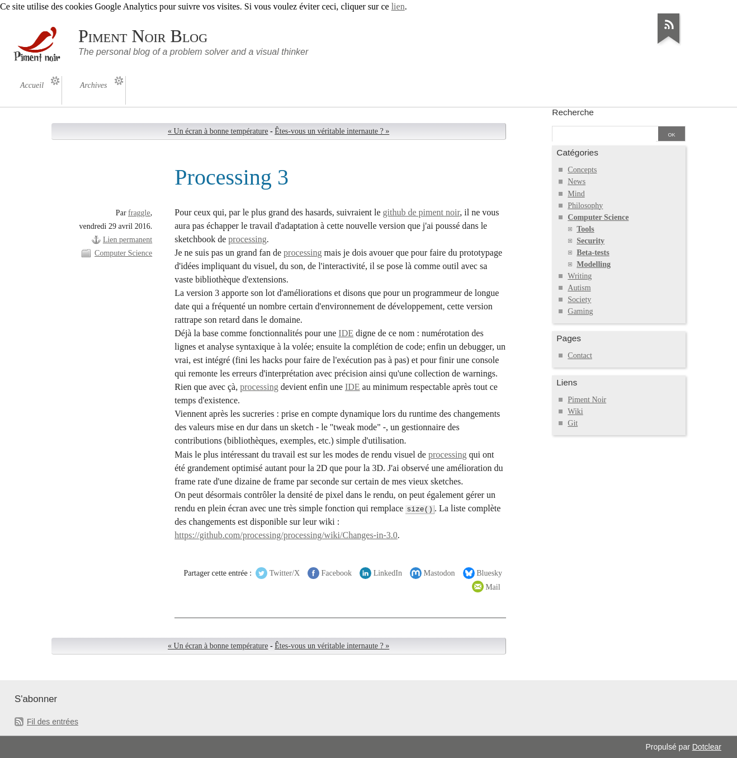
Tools (585, 229)
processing (247, 239)
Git (573, 423)
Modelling (594, 264)
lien (398, 6)
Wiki (575, 411)
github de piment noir (421, 212)
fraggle (139, 213)
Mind (576, 194)
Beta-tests (593, 252)
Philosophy (585, 205)
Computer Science (123, 253)
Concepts (582, 170)
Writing (580, 276)
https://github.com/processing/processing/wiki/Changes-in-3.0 (286, 535)
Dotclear (706, 746)
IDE (345, 333)
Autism (579, 288)
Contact (580, 355)
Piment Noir (587, 400)
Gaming (580, 311)
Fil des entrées (52, 721)
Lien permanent (127, 240)
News (576, 181)
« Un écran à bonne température (218, 131)
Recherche (573, 112)
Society (579, 299)
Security (590, 241)
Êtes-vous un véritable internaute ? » (332, 131)
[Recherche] (603, 134)
